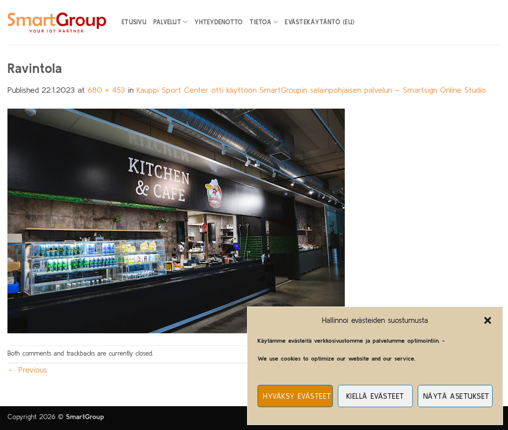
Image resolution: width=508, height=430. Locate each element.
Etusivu (134, 22)
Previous (27, 369)
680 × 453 (106, 89)
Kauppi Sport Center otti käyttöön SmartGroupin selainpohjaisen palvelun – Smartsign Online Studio (311, 89)
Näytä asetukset (456, 396)
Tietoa (264, 22)
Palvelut (170, 22)
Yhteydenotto (218, 22)
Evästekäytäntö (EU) (319, 22)
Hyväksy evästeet (297, 396)
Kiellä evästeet (375, 396)
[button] (488, 320)
